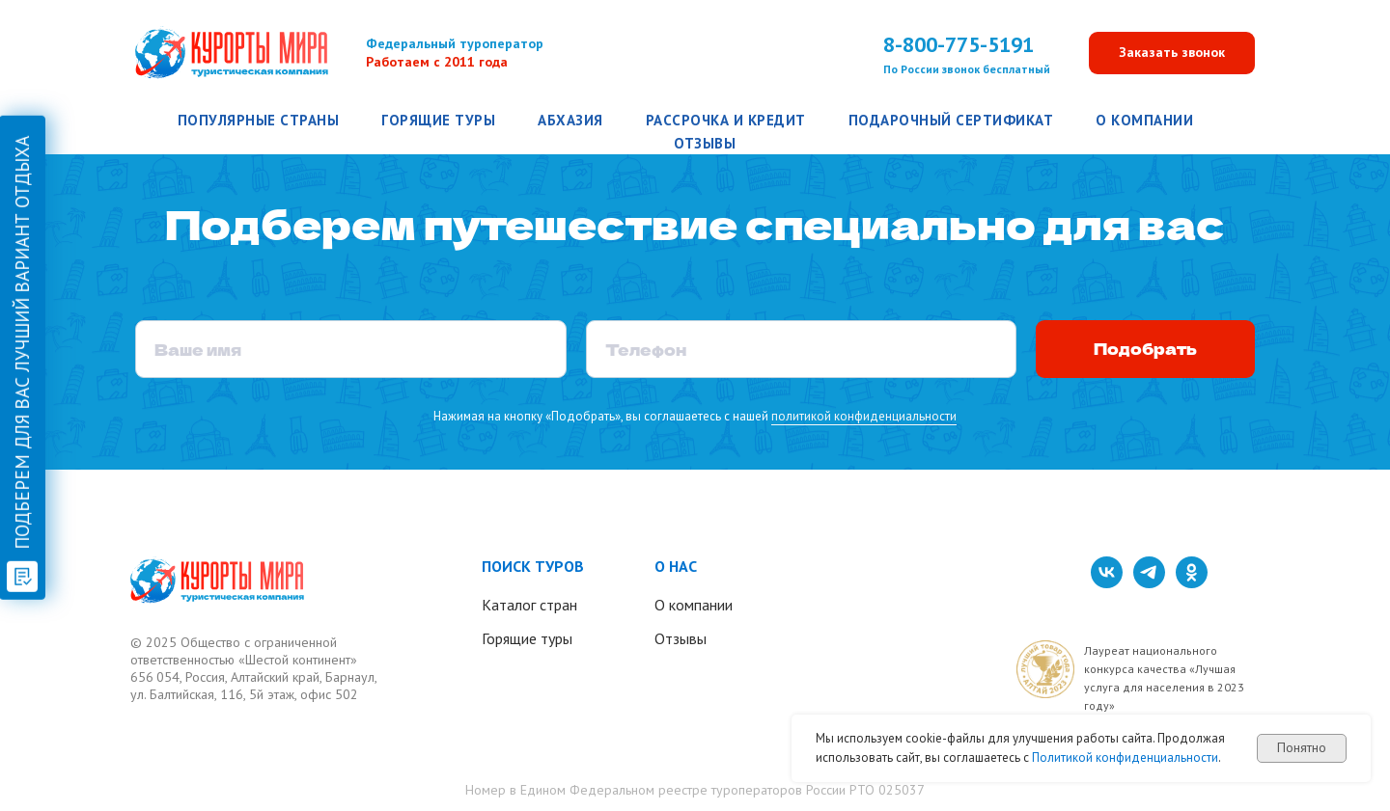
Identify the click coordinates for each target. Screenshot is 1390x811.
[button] (1172, 53)
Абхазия (570, 120)
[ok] (1192, 583)
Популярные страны (259, 120)
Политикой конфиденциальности (1125, 757)
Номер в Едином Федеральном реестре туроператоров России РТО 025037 (695, 789)
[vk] (1107, 583)
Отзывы (705, 143)
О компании (1144, 120)
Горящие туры (438, 120)
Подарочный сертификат (951, 120)
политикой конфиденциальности (864, 416)
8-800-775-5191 (958, 44)
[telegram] (1149, 583)
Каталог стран (529, 604)
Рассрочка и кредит (726, 120)
